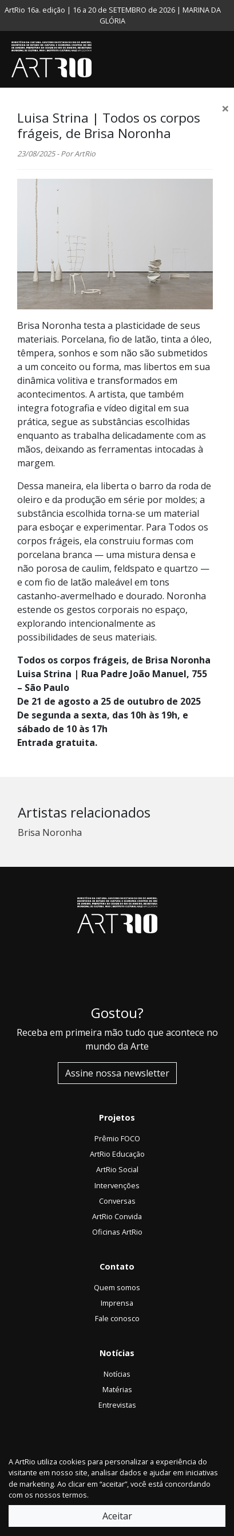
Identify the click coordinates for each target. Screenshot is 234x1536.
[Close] (225, 108)
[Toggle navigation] (222, 59)
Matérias (117, 1389)
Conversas (117, 1201)
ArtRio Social (117, 1169)
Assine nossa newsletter (117, 1073)
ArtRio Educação (117, 1154)
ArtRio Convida (117, 1216)
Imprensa (117, 1303)
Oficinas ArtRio (117, 1232)
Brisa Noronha (50, 832)
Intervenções (117, 1185)
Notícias (117, 1374)
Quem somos (117, 1287)
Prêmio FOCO (117, 1138)
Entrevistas (117, 1405)
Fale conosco (117, 1318)
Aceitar (117, 1516)
